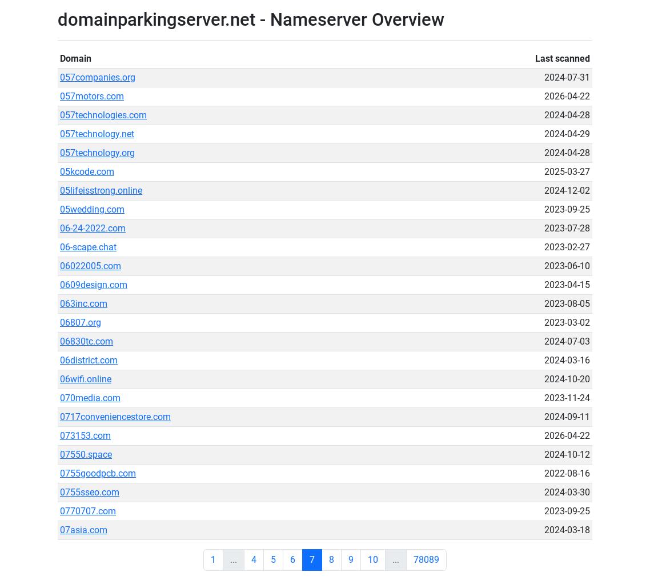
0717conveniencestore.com (115, 416)
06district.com (89, 360)
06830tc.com (86, 341)
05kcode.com (87, 171)
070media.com (90, 398)
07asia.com (83, 530)
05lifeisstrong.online (101, 190)
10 (373, 559)
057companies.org (97, 77)
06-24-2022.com (93, 228)
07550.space (86, 454)
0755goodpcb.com (98, 473)
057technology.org (97, 152)
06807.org (80, 322)
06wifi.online (85, 379)
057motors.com (92, 96)
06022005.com (90, 266)
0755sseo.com (89, 492)
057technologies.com (103, 115)
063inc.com (83, 303)
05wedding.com (92, 209)
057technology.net (97, 134)
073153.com (85, 435)
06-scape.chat (88, 247)
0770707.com (88, 511)
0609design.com (93, 284)
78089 (426, 559)
